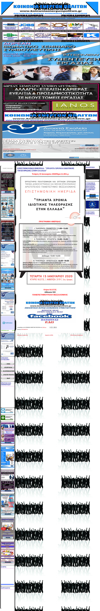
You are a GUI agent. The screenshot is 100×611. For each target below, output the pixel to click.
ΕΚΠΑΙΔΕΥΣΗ (24, 329)
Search (90, 176)
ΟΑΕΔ (8, 364)
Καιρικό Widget (8, 323)
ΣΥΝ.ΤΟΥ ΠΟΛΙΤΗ (8, 374)
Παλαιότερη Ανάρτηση (76, 335)
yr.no (13, 330)
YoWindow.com (5, 330)
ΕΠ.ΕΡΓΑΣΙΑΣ (8, 367)
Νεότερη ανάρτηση (22, 335)
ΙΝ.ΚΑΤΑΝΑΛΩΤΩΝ (8, 371)
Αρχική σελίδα (49, 335)
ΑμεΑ (8, 378)
